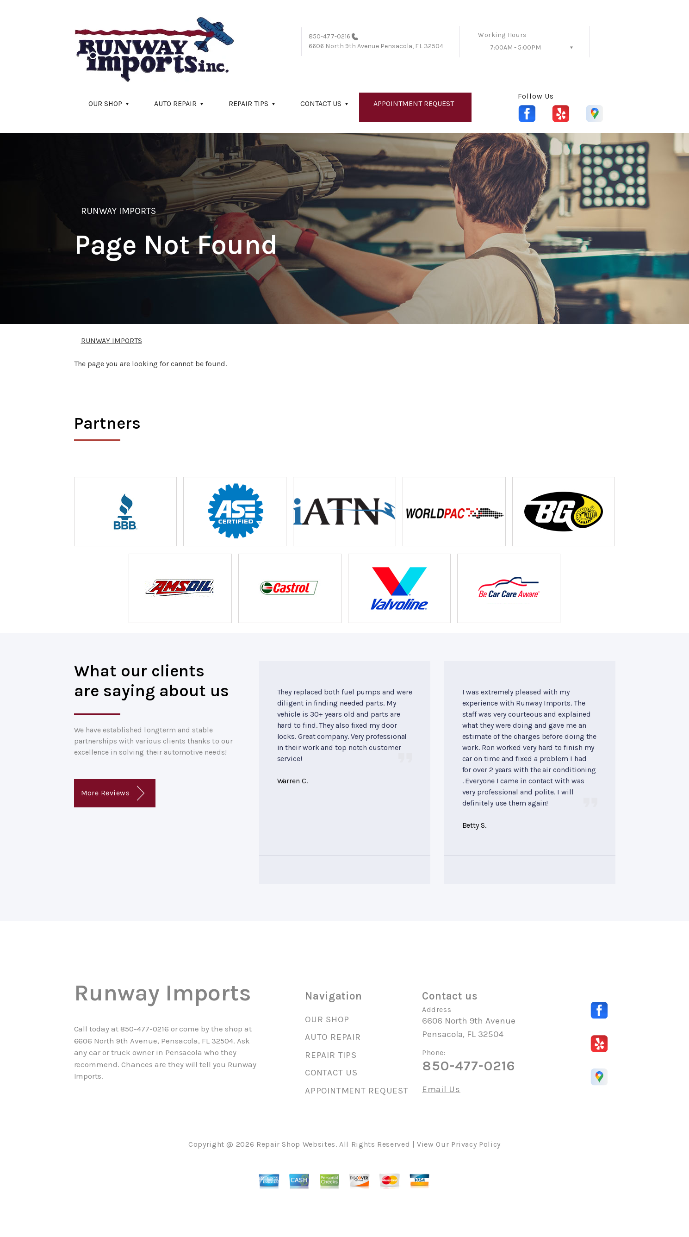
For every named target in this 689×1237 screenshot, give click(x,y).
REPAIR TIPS (248, 103)
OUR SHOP (105, 103)
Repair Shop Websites (295, 1144)
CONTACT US (320, 103)
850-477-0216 (329, 36)
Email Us (441, 1089)
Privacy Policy (476, 1144)
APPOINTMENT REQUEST (413, 103)
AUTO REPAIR (175, 103)
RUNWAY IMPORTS (118, 211)
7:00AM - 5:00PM (515, 47)
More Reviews (112, 793)
